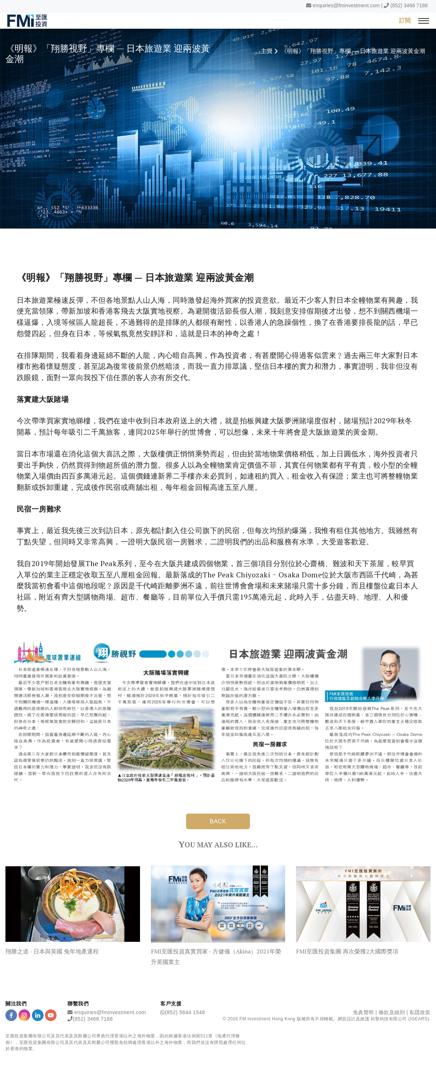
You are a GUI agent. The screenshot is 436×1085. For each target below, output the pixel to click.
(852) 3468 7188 (409, 5)
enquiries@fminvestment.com (346, 5)
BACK (218, 821)
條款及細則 (392, 1012)
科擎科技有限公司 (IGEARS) (400, 1018)
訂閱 (405, 20)
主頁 (266, 51)
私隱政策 (420, 1012)
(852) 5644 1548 (185, 1012)
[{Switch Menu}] (424, 20)
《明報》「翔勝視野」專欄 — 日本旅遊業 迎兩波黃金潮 (353, 51)
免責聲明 (363, 1012)
